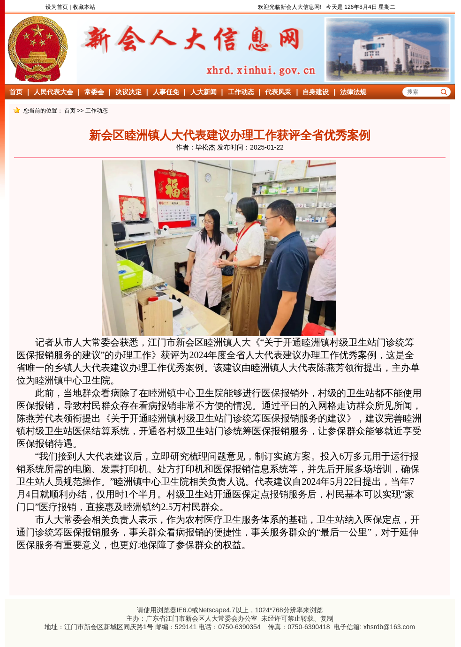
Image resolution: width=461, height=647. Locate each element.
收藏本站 (84, 7)
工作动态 (241, 92)
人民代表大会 (53, 92)
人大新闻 (203, 92)
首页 (16, 92)
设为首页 (56, 7)
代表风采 (278, 92)
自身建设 (315, 92)
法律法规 (353, 92)
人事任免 (166, 92)
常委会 (94, 92)
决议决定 (128, 92)
